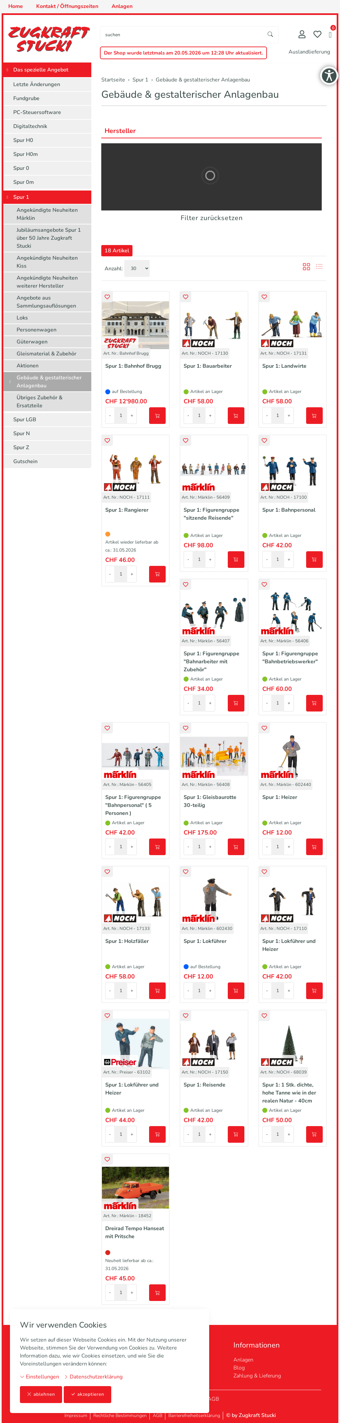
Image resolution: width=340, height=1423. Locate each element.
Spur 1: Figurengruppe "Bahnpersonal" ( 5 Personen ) (133, 805)
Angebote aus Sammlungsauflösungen (46, 302)
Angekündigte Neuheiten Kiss (47, 262)
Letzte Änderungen (36, 84)
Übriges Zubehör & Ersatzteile (39, 401)
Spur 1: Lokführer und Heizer (289, 945)
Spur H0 (23, 140)
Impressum (75, 1415)
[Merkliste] (317, 35)
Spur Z (21, 447)
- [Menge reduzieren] (110, 415)
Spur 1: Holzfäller (127, 941)
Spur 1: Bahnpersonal (288, 510)
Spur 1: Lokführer (205, 941)
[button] (330, 35)
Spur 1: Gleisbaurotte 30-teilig (210, 801)
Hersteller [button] (120, 130)
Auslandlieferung (309, 52)
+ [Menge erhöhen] (131, 415)
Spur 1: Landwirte (284, 366)
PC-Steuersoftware (37, 112)
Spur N (21, 433)
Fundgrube (26, 98)
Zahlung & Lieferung (257, 1375)
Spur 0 (21, 168)
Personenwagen (36, 329)
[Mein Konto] (301, 35)
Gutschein (25, 461)
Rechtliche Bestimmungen (120, 1415)
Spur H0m (25, 154)
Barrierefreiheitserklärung (194, 1415)
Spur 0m (23, 182)
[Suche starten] (271, 34)
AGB (213, 1399)
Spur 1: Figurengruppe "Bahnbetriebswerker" (290, 657)
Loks (22, 318)
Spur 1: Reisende (204, 1085)
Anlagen (243, 1359)
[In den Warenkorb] (157, 415)
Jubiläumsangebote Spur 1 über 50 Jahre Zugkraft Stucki (49, 238)
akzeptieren (88, 1394)
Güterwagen (32, 341)
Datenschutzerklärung (93, 1376)
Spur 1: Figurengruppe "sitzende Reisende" (211, 514)
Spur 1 (21, 197)
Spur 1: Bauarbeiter (208, 366)
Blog (239, 1367)
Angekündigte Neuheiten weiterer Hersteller (47, 282)
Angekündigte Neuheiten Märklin (47, 214)
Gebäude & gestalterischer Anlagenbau (190, 94)
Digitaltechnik (30, 126)
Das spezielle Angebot (40, 69)
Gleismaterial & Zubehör (46, 353)
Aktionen (28, 365)
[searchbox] (181, 34)
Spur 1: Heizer (279, 797)
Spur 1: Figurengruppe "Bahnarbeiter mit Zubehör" (211, 661)
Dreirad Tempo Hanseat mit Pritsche (134, 1232)
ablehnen (41, 1394)
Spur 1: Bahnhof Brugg (133, 366)
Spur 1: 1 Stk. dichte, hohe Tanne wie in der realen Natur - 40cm (289, 1092)
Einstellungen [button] (39, 1376)
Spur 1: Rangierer (126, 510)
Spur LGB (24, 419)
